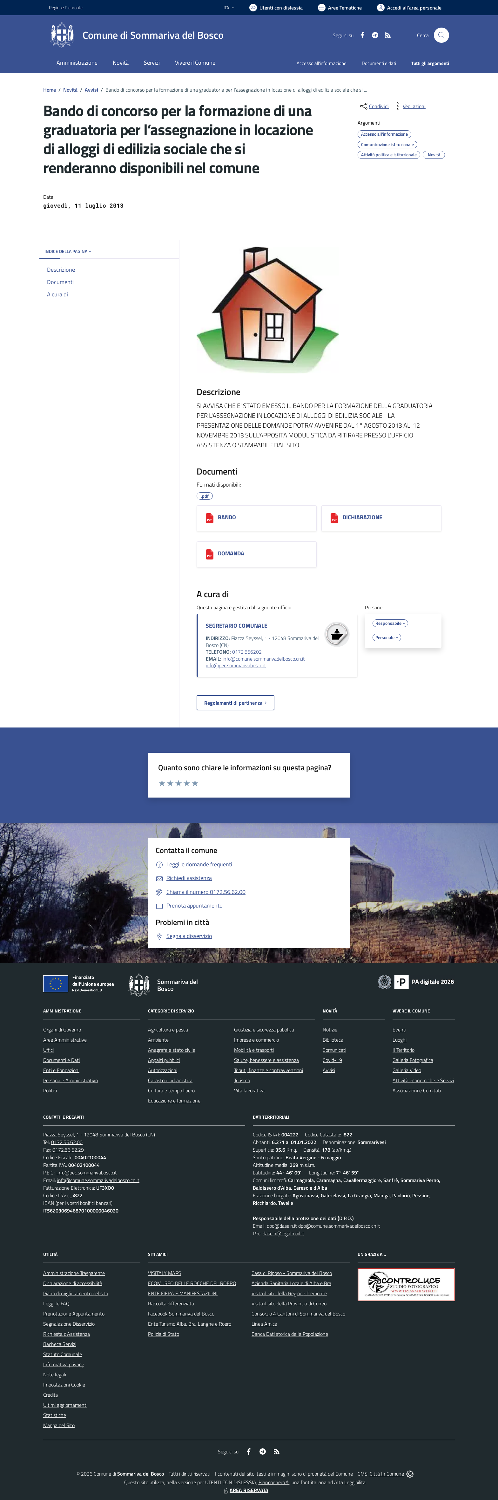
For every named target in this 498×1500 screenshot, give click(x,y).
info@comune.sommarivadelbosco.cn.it (264, 659)
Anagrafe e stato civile (171, 1050)
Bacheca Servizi (59, 1344)
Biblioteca (333, 1040)
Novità (70, 90)
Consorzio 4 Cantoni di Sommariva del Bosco (298, 1313)
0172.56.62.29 (68, 1150)
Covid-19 (332, 1060)
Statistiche (54, 1415)
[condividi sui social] (374, 106)
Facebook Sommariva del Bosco (181, 1313)
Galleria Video (407, 1070)
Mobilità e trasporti (254, 1050)
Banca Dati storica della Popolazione (290, 1334)
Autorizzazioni (162, 1070)
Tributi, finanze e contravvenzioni (268, 1070)
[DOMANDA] (210, 554)
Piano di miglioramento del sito (75, 1293)
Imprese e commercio (256, 1040)
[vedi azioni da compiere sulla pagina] (409, 106)
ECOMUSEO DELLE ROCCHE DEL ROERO (192, 1283)
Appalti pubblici (164, 1060)
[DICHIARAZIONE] (334, 518)
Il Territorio (403, 1050)
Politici (50, 1090)
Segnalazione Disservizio (69, 1324)
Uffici (48, 1050)
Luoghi (400, 1040)
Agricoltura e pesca (168, 1029)
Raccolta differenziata (171, 1303)
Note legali (54, 1374)
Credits (50, 1395)
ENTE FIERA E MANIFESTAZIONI (183, 1293)
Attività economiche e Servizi (423, 1080)
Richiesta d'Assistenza (66, 1334)
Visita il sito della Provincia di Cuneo (289, 1303)
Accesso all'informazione (322, 63)
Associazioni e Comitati (417, 1090)
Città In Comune (387, 1473)
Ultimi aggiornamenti (65, 1405)
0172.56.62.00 (67, 1142)
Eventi (399, 1029)
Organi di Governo (62, 1029)
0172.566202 (247, 652)
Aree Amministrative (65, 1040)
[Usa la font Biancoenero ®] (276, 7)
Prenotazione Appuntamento (73, 1313)
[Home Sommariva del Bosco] (136, 35)
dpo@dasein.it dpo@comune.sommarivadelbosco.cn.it (323, 1226)
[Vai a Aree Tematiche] (339, 7)
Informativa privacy (63, 1364)
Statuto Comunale (62, 1354)
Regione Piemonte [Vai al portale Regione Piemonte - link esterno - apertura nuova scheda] (66, 7)
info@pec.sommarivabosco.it (236, 665)
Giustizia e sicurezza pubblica (264, 1029)
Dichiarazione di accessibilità (72, 1283)
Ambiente (158, 1040)
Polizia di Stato (163, 1334)
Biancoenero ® (274, 1482)
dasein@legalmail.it (283, 1233)
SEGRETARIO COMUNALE (236, 625)
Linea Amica (264, 1324)
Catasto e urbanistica (170, 1080)
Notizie (330, 1029)
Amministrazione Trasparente (74, 1273)
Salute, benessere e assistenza (266, 1060)
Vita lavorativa (249, 1090)
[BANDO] (210, 518)
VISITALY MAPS (164, 1273)
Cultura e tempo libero (171, 1090)
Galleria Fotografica (413, 1060)
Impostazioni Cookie (64, 1384)
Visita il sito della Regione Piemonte (289, 1293)
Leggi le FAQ (56, 1303)
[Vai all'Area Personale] (409, 7)
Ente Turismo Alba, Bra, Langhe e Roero (189, 1324)
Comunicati (334, 1050)
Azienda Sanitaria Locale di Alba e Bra (291, 1283)
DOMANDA (231, 553)
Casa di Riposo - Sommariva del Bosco (292, 1273)
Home (49, 90)
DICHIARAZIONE (362, 517)
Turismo (242, 1080)
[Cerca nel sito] (441, 35)
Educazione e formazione (174, 1100)
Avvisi (91, 90)
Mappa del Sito (59, 1425)
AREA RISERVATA (245, 1490)
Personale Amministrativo (70, 1080)
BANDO (227, 517)
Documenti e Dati (61, 1060)
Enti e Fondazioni (61, 1070)
